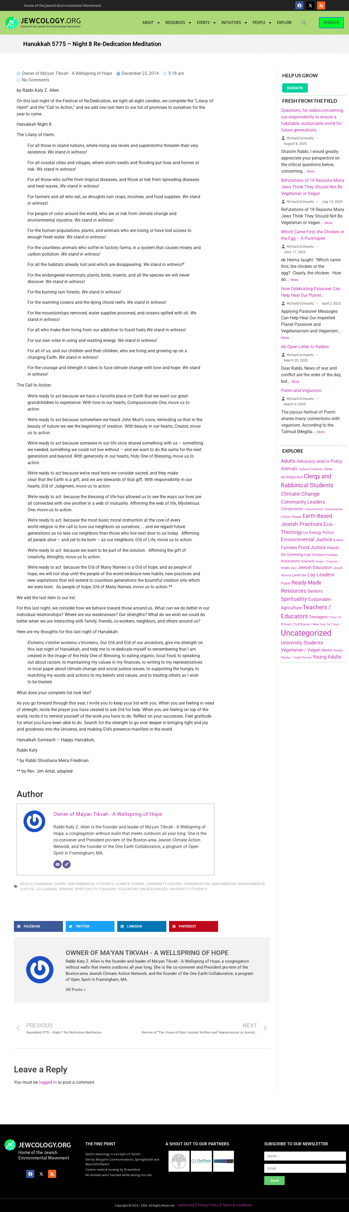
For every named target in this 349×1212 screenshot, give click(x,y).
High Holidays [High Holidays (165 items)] (314, 555)
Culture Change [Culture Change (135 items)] (291, 517)
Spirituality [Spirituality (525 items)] (294, 599)
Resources (179, 22)
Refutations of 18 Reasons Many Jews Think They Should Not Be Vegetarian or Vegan (312, 187)
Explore (284, 22)
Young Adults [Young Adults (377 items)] (327, 657)
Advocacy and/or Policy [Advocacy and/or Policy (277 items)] (319, 461)
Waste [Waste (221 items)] (326, 650)
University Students (188, 889)
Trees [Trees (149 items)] (333, 617)
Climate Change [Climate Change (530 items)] (300, 494)
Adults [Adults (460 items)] (288, 461)
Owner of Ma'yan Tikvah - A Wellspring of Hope (107, 814)
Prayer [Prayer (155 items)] (285, 583)
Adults (26, 884)
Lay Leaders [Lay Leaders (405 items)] (321, 574)
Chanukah (43, 884)
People (262, 22)
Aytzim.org (186, 1205)
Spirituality (86, 889)
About (151, 22)
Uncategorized (153, 889)
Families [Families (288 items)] (289, 547)
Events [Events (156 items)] (338, 540)
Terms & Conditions (237, 1205)
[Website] (66, 864)
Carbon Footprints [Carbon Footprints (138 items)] (311, 469)
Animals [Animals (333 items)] (289, 468)
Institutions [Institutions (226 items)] (290, 561)
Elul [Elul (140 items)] (305, 533)
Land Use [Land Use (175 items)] (299, 575)
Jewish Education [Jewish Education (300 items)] (315, 567)
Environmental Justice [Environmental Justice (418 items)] (306, 540)
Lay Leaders (46, 889)
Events (206, 22)
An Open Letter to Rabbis (305, 346)
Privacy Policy (208, 1205)
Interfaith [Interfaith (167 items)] (308, 561)
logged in (48, 1082)
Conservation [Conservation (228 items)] (292, 509)
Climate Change (130, 884)
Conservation (196, 884)
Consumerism (223, 884)
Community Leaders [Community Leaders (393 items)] (303, 502)
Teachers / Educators (119, 889)
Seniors (66, 889)
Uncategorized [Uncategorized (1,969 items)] (306, 633)
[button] (304, 23)
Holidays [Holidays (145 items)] (332, 555)
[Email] (57, 864)
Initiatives (234, 22)
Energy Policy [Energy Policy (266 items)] (321, 532)
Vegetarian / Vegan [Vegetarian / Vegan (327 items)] (300, 650)
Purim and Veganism (301, 390)
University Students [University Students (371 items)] (302, 642)
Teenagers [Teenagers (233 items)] (318, 617)
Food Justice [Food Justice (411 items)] (312, 547)
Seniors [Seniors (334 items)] (315, 591)
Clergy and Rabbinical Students (84, 884)
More (311, 171)
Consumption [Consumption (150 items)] (334, 509)
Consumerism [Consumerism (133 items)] (314, 509)
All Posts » (76, 990)
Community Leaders (164, 884)
